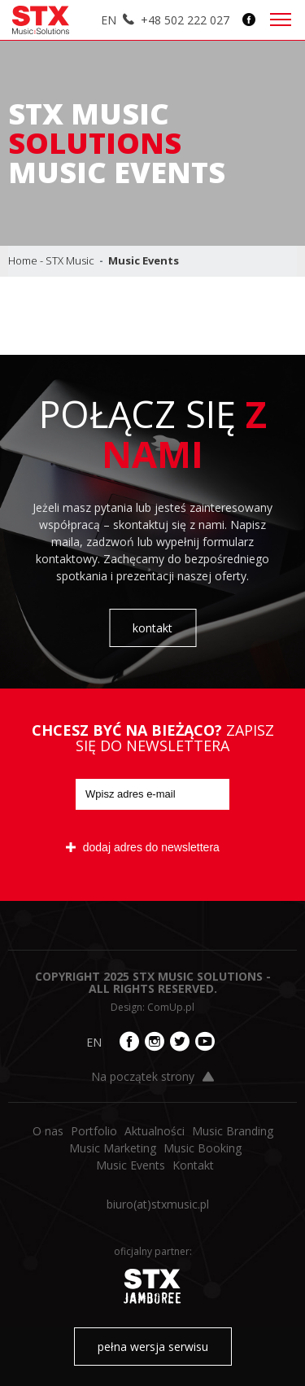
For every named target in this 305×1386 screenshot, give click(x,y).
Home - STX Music (51, 260)
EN (108, 20)
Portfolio (94, 1131)
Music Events (130, 1165)
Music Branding (232, 1131)
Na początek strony (152, 1076)
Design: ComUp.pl (152, 1007)
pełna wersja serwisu (153, 1346)
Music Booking (202, 1148)
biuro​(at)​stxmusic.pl (158, 1204)
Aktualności (154, 1131)
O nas (48, 1131)
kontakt (152, 628)
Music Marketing (112, 1148)
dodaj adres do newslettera (143, 847)
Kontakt (193, 1165)
